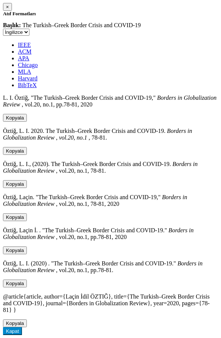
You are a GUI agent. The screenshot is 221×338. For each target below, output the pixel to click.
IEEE (24, 45)
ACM (24, 51)
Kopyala (15, 118)
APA (23, 58)
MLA (24, 71)
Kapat (12, 331)
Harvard (27, 78)
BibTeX (27, 85)
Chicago (28, 65)
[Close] (7, 7)
